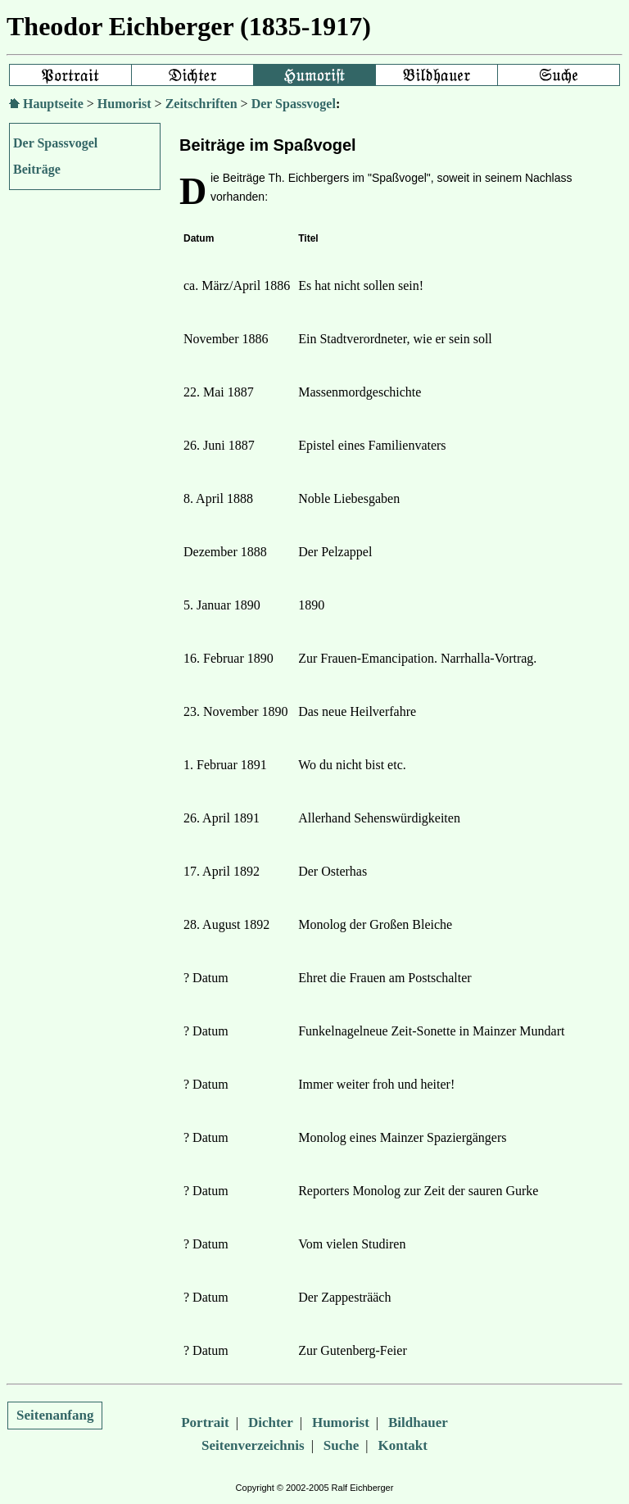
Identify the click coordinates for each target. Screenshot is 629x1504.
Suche (341, 1445)
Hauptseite (53, 104)
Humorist (124, 104)
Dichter (270, 1422)
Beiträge (37, 169)
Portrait (205, 1422)
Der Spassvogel (293, 104)
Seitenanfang (54, 1415)
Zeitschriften (201, 104)
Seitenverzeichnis (253, 1445)
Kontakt (403, 1445)
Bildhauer (418, 1422)
